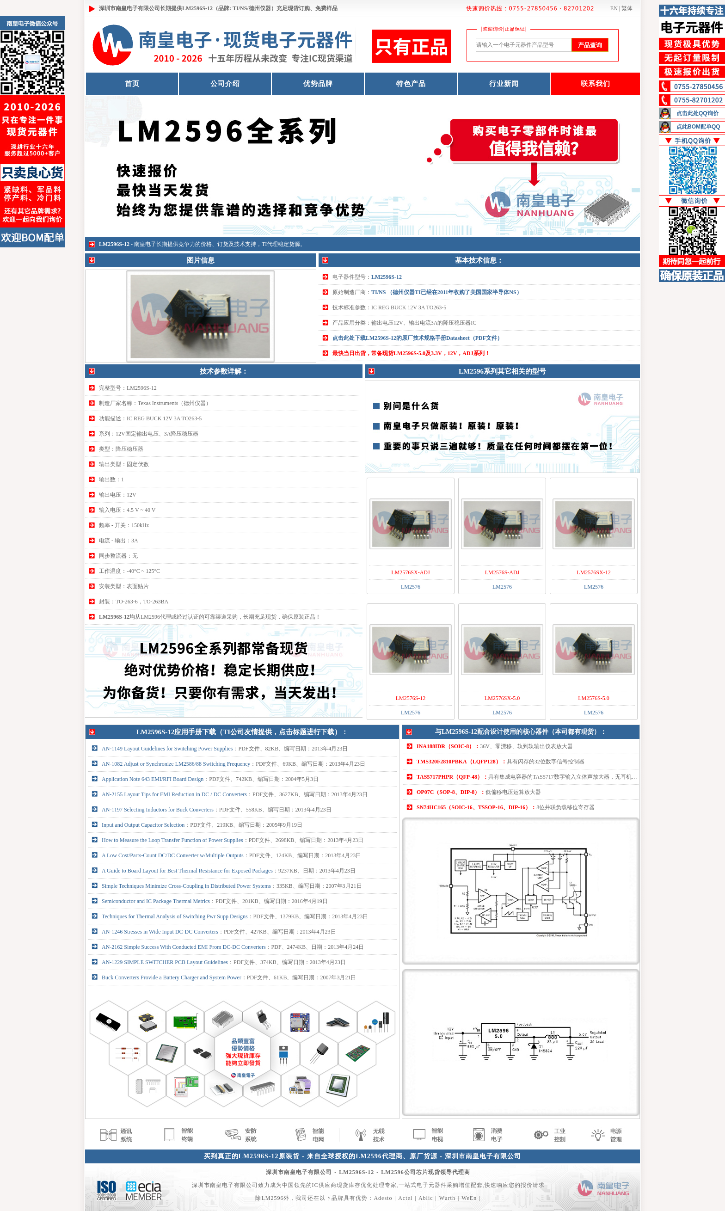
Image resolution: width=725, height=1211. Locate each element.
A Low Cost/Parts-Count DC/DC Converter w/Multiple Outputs (173, 855)
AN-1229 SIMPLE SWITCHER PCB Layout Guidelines (165, 962)
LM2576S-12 (411, 698)
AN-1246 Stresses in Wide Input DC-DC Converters (160, 931)
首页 (132, 83)
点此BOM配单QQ (698, 126)
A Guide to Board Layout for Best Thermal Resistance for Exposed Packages (187, 870)
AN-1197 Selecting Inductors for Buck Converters (158, 809)
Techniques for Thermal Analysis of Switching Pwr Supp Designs (175, 916)
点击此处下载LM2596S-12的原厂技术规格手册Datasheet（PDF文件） (417, 338)
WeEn (469, 1198)
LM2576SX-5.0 (502, 698)
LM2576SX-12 (593, 572)
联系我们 (595, 83)
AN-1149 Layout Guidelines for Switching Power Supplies (167, 748)
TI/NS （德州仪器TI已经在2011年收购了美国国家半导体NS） (446, 292)
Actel (405, 1198)
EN (614, 8)
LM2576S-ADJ (502, 572)
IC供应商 (324, 1185)
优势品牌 (318, 83)
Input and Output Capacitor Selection (143, 825)
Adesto (383, 1198)
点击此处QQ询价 (697, 113)
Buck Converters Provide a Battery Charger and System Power (171, 977)
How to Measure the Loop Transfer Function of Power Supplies (172, 840)
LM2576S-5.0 (593, 698)
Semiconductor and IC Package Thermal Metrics (156, 901)
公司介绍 (225, 83)
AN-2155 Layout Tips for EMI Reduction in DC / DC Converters (174, 794)
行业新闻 (504, 83)
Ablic (425, 1198)
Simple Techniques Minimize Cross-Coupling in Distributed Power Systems (186, 886)
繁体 (627, 8)
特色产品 (411, 83)
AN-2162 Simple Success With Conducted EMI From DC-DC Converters (184, 947)
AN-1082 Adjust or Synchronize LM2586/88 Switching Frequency (176, 764)
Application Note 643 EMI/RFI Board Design (152, 779)
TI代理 (270, 244)
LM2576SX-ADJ (410, 572)
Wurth (447, 1198)
